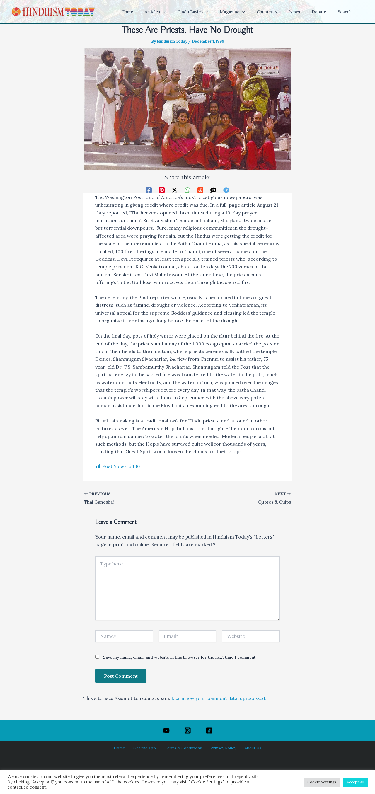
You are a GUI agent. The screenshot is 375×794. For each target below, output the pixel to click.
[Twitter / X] (175, 189)
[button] (185, 11)
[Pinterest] (162, 189)
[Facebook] (149, 189)
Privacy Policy (220, 748)
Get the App (147, 748)
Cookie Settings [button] (322, 782)
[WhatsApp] (187, 189)
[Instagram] (187, 730)
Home (125, 748)
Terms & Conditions (182, 748)
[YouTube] (166, 730)
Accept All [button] (355, 782)
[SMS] (213, 189)
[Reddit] (200, 189)
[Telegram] (226, 189)
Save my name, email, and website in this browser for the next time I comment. (179, 658)
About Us (247, 748)
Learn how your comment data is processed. (221, 699)
